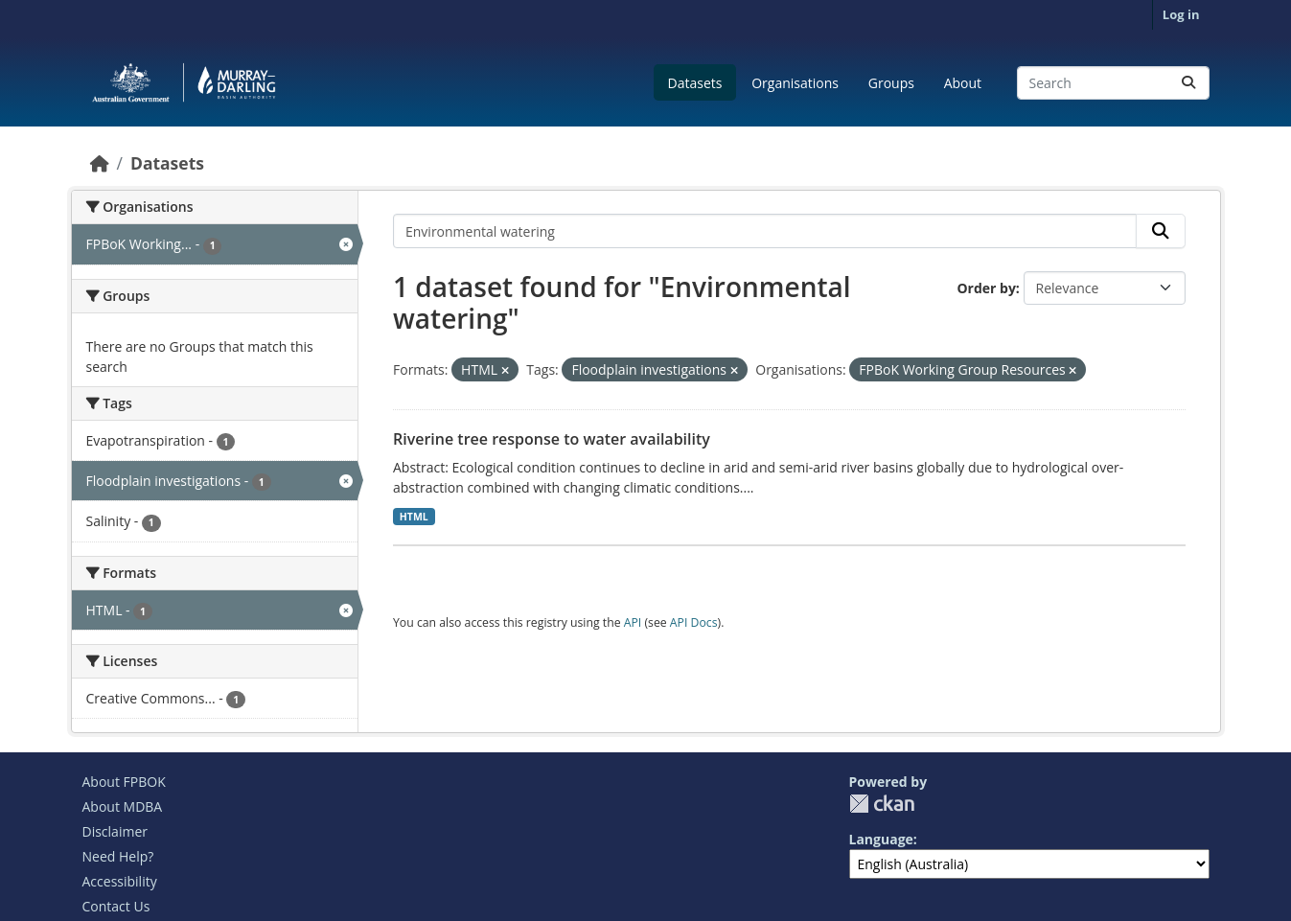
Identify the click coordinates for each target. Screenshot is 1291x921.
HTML (414, 516)
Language (881, 839)
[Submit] (1188, 83)
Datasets (695, 83)
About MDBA (122, 806)
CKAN (881, 804)
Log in (1181, 14)
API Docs (694, 622)
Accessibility (119, 881)
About (962, 83)
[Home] (99, 162)
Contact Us (116, 906)
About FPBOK (124, 781)
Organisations (795, 83)
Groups (891, 83)
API (633, 622)
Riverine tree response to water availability (551, 438)
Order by (986, 288)
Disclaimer (115, 831)
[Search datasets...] (1113, 83)
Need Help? (118, 856)
